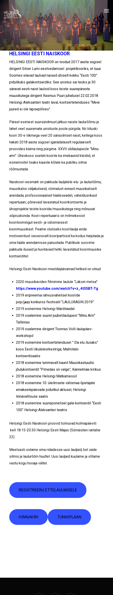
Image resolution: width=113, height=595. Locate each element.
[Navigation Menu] (106, 10)
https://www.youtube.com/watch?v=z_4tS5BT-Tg (57, 288)
